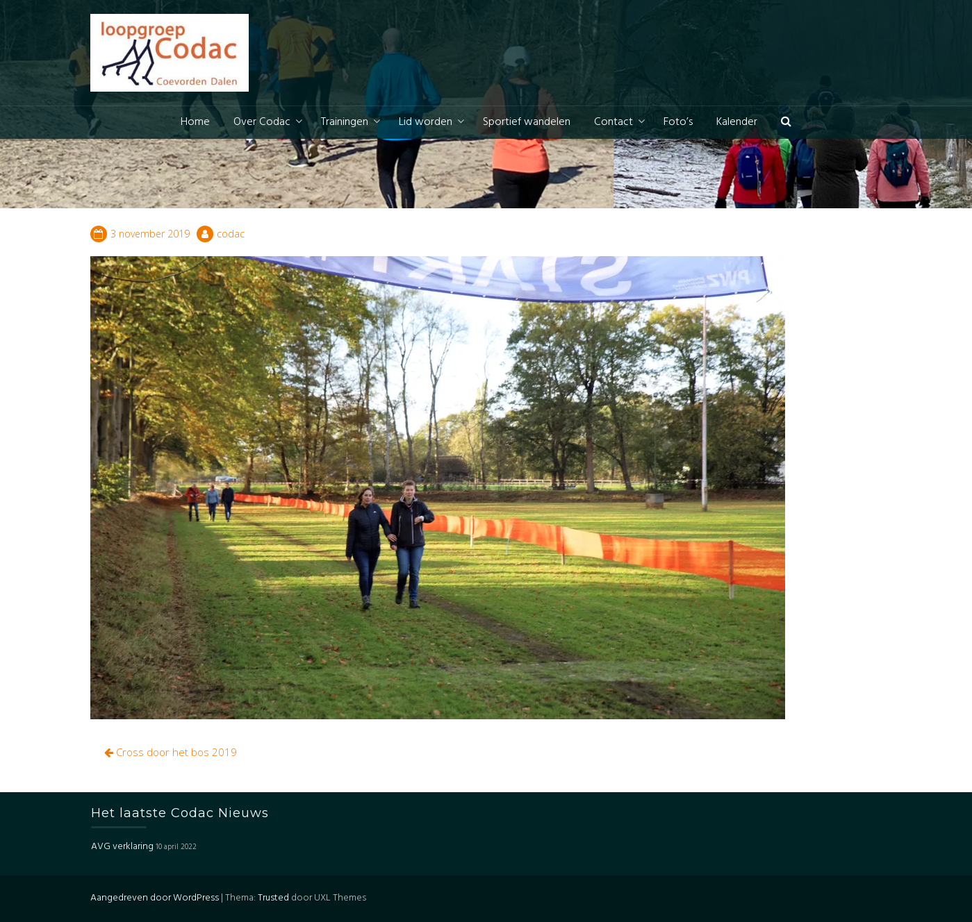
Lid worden (425, 122)
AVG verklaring (122, 847)
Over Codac (261, 122)
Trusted (273, 898)
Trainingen (344, 122)
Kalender (736, 122)
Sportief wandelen (526, 122)
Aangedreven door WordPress (154, 898)
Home (195, 122)
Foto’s (678, 122)
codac (231, 233)
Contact (613, 122)
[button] (786, 122)
